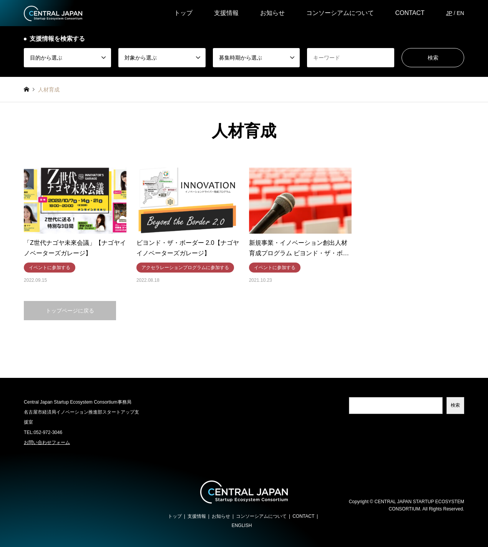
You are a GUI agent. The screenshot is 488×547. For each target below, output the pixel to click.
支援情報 (226, 13)
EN (460, 13)
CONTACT (410, 13)
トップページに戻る (70, 311)
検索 (455, 405)
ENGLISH (242, 525)
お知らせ (272, 13)
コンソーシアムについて (340, 13)
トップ (183, 13)
